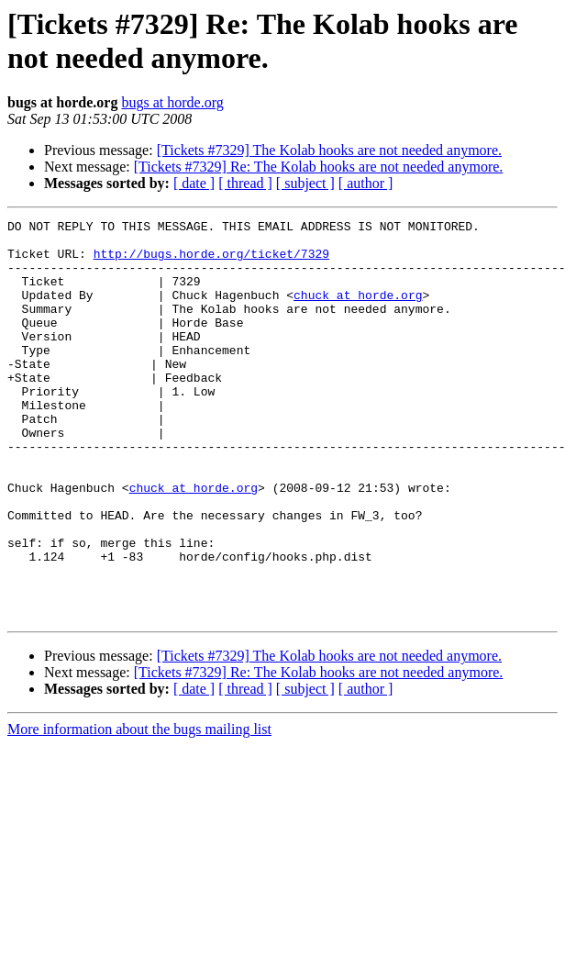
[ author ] (365, 183)
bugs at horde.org (172, 102)
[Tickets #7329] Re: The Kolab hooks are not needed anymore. (319, 166)
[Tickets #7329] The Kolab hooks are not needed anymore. (329, 150)
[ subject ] (305, 183)
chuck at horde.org (358, 311)
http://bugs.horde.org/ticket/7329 (211, 261)
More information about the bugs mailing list (139, 809)
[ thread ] (245, 183)
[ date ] (194, 183)
